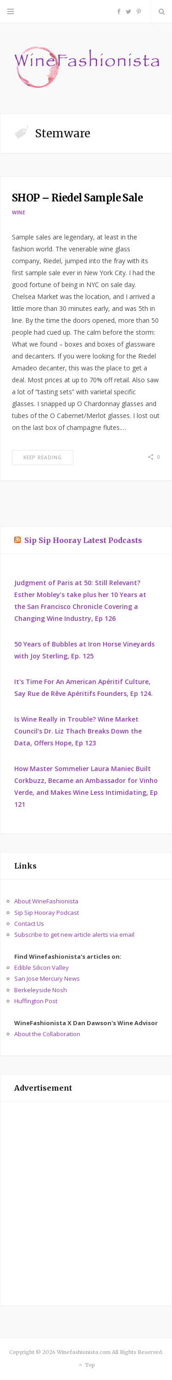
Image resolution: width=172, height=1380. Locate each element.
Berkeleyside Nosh (40, 990)
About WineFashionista (46, 901)
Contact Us (29, 923)
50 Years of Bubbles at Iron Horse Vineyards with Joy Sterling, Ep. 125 (84, 650)
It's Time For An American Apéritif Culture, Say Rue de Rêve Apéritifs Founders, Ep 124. (83, 687)
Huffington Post (35, 1001)
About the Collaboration (47, 1034)
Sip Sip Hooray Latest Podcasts (83, 540)
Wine (19, 212)
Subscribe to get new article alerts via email (74, 934)
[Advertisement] (86, 1203)
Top (86, 1365)
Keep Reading (42, 457)
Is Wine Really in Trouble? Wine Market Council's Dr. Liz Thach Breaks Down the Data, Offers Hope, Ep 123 (78, 731)
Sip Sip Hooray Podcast (46, 912)
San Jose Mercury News (47, 978)
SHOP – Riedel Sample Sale (77, 197)
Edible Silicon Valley (41, 967)
